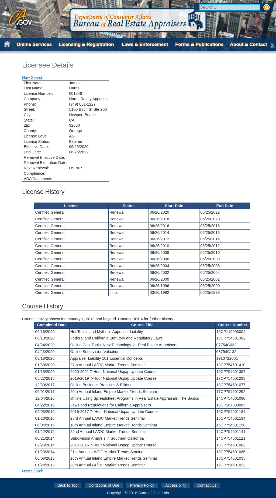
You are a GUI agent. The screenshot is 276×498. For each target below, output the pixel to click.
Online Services (34, 44)
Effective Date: (36, 146)
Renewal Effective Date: (44, 157)
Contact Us (206, 485)
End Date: (32, 152)
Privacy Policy (142, 485)
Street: (29, 109)
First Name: (34, 83)
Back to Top (67, 485)
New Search (32, 77)
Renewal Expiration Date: (45, 162)
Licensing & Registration (86, 44)
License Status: (37, 141)
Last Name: (34, 88)
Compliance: (34, 173)
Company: (33, 99)
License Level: (36, 136)
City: (28, 115)
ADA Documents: (38, 179)
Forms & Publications (199, 44)
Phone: (30, 104)
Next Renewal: (36, 168)
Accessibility (175, 485)
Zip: (27, 125)
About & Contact (248, 44)
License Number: (38, 93)
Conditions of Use (103, 485)
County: (30, 131)
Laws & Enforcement (145, 44)
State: (29, 120)
